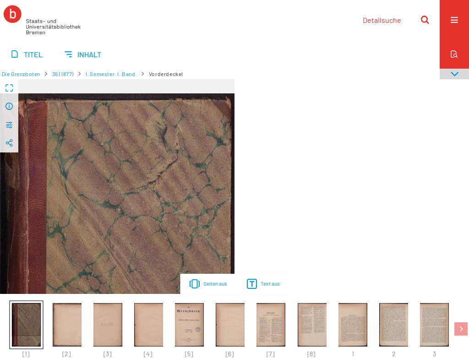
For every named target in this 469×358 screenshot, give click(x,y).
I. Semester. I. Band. (111, 74)
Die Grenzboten (21, 74)
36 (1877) (63, 74)
